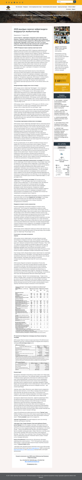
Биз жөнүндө (19, 6)
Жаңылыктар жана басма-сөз (47, 19)
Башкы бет (30, 19)
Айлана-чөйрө (71, 6)
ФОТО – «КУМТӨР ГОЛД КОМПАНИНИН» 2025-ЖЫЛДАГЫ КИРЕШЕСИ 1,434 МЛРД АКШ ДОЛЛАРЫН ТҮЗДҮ (61, 113)
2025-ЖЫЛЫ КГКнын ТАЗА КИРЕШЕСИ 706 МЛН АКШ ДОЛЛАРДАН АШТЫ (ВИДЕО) (61, 124)
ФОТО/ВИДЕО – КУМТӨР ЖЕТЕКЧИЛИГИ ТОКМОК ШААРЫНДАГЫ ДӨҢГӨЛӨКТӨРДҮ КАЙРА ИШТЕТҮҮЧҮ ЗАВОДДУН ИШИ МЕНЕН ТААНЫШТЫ (61, 104)
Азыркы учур (62, 147)
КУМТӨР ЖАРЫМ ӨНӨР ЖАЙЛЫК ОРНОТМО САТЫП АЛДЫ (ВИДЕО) (61, 119)
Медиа (73, 9)
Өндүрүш (25, 6)
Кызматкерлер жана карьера (49, 6)
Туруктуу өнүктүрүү (62, 6)
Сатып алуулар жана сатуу (35, 6)
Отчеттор (68, 9)
